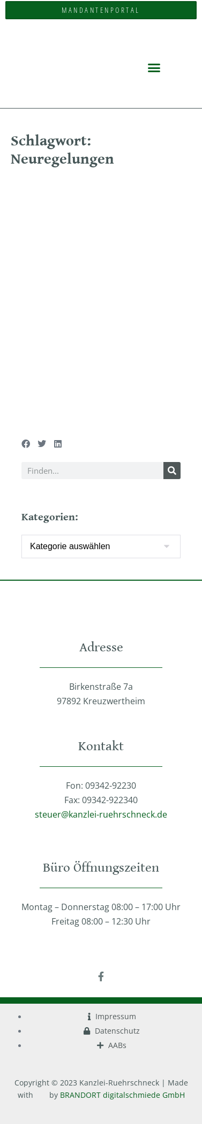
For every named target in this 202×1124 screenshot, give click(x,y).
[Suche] (172, 470)
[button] (154, 67)
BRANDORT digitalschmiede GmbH (122, 1095)
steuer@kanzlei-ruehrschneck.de (101, 814)
